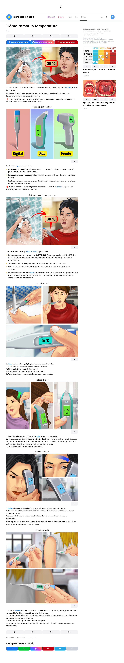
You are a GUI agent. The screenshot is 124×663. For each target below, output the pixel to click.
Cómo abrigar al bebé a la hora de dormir (99, 71)
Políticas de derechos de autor (91, 31)
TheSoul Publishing (96, 38)
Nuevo (61, 17)
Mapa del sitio (99, 33)
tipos (18, 166)
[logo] (20, 17)
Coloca (10, 508)
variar (32, 273)
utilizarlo (17, 610)
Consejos (86, 75)
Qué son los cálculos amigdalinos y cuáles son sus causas (99, 103)
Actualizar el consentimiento (90, 35)
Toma (10, 364)
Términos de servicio (88, 33)
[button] (87, 66)
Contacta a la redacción (89, 29)
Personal (51, 17)
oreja (38, 436)
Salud (85, 108)
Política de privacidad (102, 29)
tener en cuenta (31, 252)
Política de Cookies (106, 31)
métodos (68, 87)
